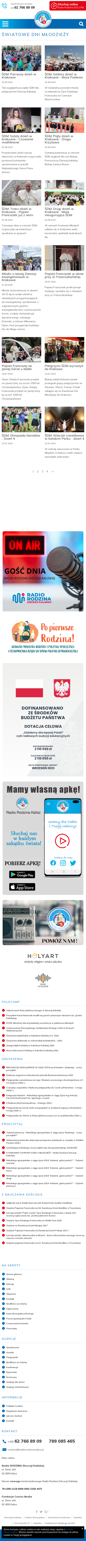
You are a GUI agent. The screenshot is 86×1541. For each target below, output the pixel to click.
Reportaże (11, 1372)
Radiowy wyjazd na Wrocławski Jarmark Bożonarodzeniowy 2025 (39, 1075)
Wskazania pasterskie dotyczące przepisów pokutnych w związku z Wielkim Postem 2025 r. (45, 1141)
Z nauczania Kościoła (17, 1323)
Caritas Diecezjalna (35, 1517)
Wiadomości (12, 1347)
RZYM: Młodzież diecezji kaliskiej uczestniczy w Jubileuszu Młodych (40, 1023)
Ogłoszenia (12, 1308)
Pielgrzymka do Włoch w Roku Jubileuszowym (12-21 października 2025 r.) (43, 1115)
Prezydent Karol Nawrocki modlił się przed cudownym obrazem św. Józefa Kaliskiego (44, 1016)
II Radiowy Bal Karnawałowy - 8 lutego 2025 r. (29, 1103)
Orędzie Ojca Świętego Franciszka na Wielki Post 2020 (34, 1220)
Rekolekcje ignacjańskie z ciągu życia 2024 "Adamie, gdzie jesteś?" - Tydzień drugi (44, 1177)
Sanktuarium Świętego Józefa (60, 1523)
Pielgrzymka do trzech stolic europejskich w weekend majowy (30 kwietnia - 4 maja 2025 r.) (44, 1109)
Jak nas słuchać (14, 1416)
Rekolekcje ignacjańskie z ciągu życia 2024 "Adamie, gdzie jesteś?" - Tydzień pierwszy (44, 1184)
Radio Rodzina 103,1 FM (72, 5)
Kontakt (10, 1299)
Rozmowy (11, 1377)
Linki (8, 1289)
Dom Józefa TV (22, 1523)
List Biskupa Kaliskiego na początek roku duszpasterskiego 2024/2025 (41, 1147)
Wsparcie (11, 1294)
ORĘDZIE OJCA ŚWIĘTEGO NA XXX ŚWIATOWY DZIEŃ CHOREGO (39, 1203)
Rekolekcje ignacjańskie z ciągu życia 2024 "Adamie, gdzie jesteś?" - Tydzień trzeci (44, 1169)
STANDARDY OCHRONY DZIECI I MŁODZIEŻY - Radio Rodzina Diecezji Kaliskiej (41, 1154)
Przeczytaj (11, 1328)
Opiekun (77, 1517)
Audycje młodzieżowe (17, 1387)
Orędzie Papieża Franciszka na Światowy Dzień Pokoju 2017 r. (37, 1230)
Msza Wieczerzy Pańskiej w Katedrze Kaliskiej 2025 (32, 1050)
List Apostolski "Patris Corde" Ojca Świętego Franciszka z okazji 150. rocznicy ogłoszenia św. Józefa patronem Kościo (41, 1214)
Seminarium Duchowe (59, 1517)
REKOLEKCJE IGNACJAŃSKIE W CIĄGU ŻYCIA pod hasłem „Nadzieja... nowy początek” (44, 1068)
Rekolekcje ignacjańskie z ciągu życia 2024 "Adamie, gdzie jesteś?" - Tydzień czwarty (44, 1161)
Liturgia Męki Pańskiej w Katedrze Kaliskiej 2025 (30, 1045)
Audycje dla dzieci (15, 1382)
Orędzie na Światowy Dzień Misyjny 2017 (27, 1225)
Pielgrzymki (12, 1357)
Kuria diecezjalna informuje (20, 1313)
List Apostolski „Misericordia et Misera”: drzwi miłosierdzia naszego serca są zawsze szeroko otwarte (45, 1236)
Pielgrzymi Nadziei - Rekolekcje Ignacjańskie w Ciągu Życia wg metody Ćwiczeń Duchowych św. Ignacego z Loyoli (41, 1096)
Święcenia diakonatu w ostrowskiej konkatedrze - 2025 (34, 1040)
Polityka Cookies (14, 1406)
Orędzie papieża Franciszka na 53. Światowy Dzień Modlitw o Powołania (43, 1243)
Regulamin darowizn (16, 1411)
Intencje (10, 1284)
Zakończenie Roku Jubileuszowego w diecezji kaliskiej (33, 1010)
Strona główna (14, 1274)
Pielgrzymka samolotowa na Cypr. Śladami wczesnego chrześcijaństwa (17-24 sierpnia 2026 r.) (45, 1081)
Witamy (10, 1279)
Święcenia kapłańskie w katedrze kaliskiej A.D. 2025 (32, 1035)
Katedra (37, 1523)
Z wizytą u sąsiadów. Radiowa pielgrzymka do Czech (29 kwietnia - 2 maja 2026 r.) (44, 1089)
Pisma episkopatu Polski (18, 1318)
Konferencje (12, 1367)
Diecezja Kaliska (12, 1517)
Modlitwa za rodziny (16, 1303)
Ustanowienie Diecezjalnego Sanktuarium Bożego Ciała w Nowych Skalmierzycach (40, 1029)
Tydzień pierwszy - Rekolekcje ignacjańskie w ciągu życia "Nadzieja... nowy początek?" (44, 1134)
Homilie (10, 1352)
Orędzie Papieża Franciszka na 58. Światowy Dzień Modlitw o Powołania (43, 1208)
